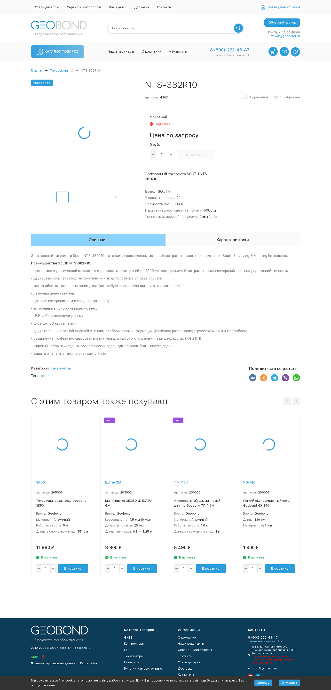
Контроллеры (134, 643)
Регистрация (290, 7)
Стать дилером (47, 7)
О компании (151, 51)
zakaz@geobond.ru (285, 36)
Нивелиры (132, 662)
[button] (115, 197)
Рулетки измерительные (143, 668)
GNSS (128, 637)
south (45, 376)
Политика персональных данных (53, 663)
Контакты (164, 7)
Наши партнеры (120, 51)
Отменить (290, 682)
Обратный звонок (282, 22)
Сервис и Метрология (84, 7)
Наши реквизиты (191, 643)
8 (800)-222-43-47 (229, 49)
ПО (126, 650)
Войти (272, 7)
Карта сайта (88, 663)
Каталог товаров (58, 52)
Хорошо (263, 682)
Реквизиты (178, 51)
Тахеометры (59, 70)
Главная (37, 70)
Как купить (117, 7)
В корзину (196, 154)
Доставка (141, 7)
